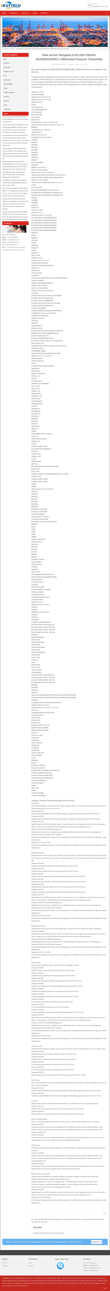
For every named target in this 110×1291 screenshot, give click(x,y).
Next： (80, 1219)
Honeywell (7, 80)
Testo (5, 88)
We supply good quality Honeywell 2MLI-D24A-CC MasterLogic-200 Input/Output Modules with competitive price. (13, 174)
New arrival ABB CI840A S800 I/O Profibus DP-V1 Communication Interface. (56, 1219)
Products (14, 13)
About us (25, 13)
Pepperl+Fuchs (9, 71)
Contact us (5, 1266)
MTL (5, 76)
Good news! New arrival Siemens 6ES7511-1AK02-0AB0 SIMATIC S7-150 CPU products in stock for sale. (15, 119)
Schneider (7, 67)
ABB (5, 59)
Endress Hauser (9, 92)
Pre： (33, 1219)
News (35, 13)
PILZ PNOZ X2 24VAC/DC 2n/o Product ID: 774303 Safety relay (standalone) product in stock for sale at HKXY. (14, 183)
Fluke (5, 105)
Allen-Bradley (8, 84)
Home (7, 48)
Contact (44, 13)
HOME (4, 13)
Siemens (6, 63)
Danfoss (6, 101)
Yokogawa (7, 109)
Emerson (7, 96)
